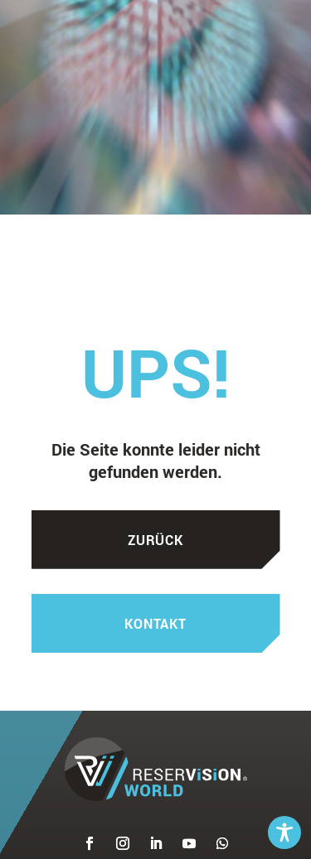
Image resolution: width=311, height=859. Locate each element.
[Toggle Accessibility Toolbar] (284, 832)
